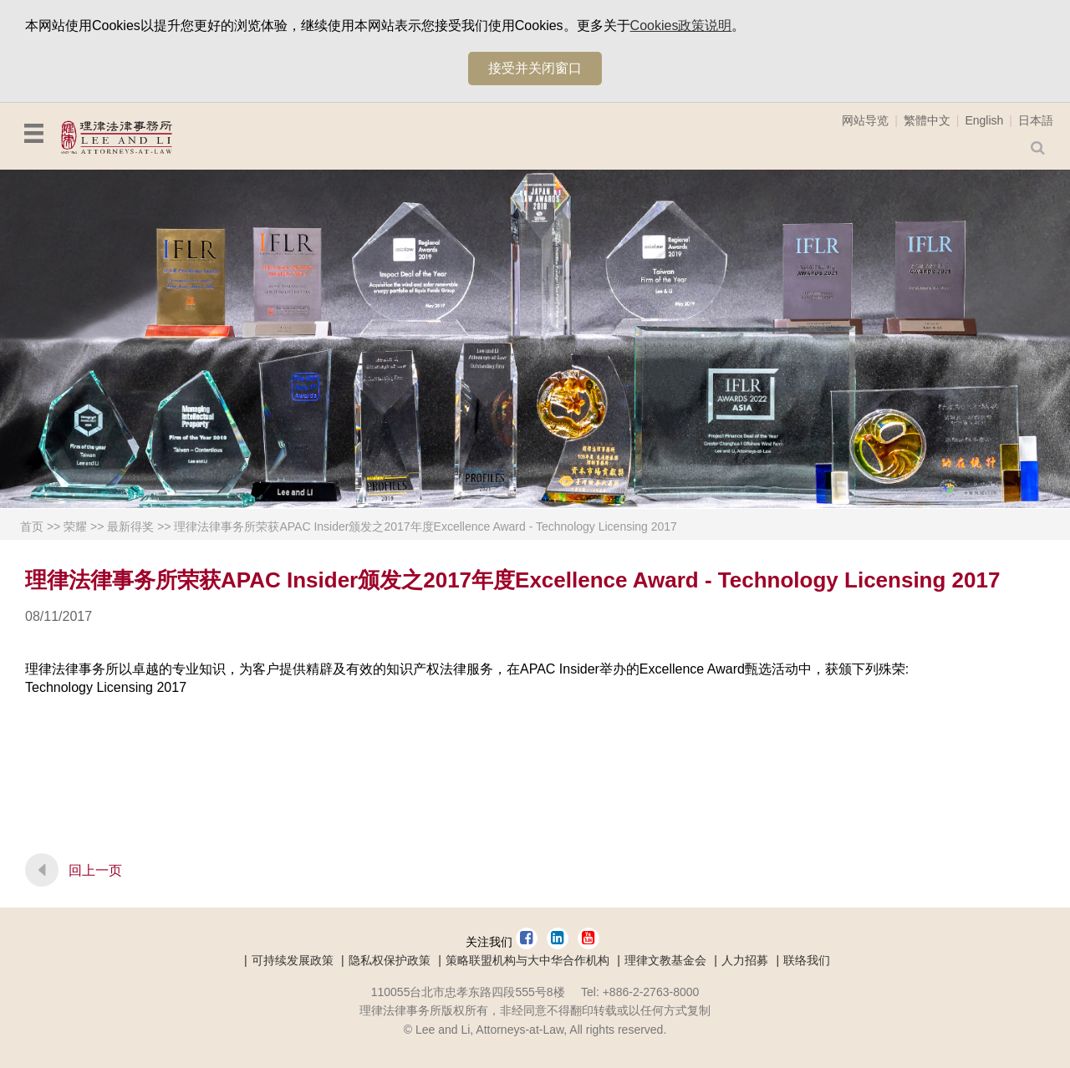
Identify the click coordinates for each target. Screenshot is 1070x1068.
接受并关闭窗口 (535, 68)
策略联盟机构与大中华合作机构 (527, 960)
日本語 (1035, 120)
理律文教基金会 (665, 960)
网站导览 (865, 120)
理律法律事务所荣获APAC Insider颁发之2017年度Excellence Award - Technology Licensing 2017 (425, 526)
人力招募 (744, 960)
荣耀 (75, 526)
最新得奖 (130, 526)
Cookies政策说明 (681, 25)
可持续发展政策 (293, 960)
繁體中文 (927, 120)
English (984, 120)
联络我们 (806, 960)
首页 (31, 526)
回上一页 (95, 870)
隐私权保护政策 (390, 960)
